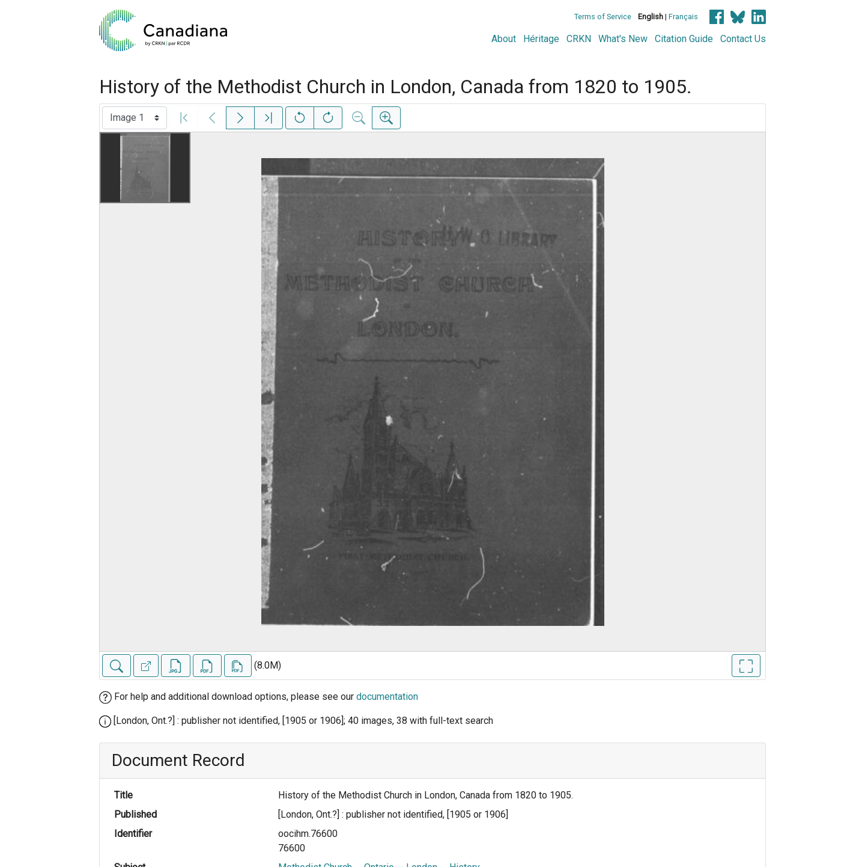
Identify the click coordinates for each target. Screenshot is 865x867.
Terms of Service (602, 16)
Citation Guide (684, 38)
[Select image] (134, 117)
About (503, 38)
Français (683, 16)
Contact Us (743, 38)
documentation (387, 696)
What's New (623, 38)
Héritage (541, 38)
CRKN (578, 38)
